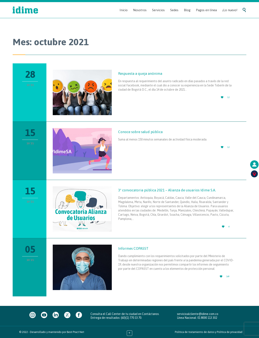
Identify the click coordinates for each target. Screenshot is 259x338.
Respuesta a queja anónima (140, 73)
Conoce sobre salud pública (140, 132)
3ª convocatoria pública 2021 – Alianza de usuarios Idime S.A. (167, 190)
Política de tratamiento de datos (194, 332)
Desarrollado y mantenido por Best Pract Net (57, 332)
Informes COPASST (133, 248)
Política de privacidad (229, 332)
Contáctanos (150, 314)
